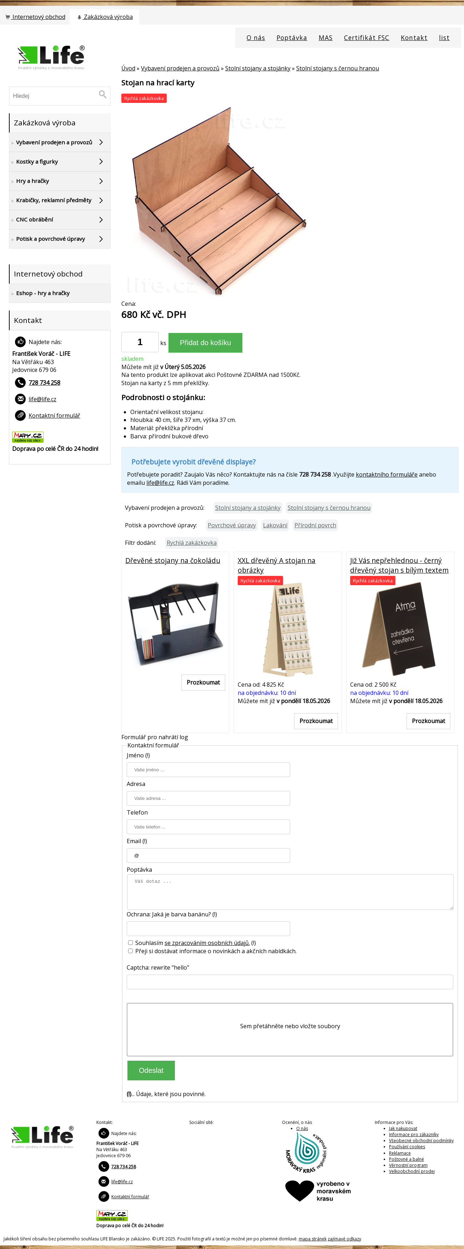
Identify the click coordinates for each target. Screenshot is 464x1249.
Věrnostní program (408, 1165)
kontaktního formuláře (387, 474)
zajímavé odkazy (344, 1239)
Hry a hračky (29, 181)
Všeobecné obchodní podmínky (421, 1141)
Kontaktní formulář (54, 415)
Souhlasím (146, 943)
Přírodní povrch (315, 525)
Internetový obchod (34, 17)
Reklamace (400, 1153)
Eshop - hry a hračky (39, 293)
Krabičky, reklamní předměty (50, 200)
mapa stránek (313, 1239)
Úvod (128, 68)
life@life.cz (160, 483)
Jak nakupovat (403, 1128)
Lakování (275, 525)
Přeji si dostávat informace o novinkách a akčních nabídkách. (212, 951)
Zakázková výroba (104, 17)
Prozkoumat (203, 682)
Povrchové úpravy (232, 525)
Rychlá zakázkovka (192, 543)
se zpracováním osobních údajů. (207, 943)
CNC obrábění (31, 220)
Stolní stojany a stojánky (258, 68)
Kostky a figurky (33, 162)
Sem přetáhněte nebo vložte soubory (290, 1026)
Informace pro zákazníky (414, 1134)
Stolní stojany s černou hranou (337, 68)
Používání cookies (407, 1147)
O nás (302, 1128)
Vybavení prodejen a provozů (180, 68)
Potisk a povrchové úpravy (47, 239)
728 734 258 (44, 383)
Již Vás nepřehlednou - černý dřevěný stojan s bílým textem (399, 565)
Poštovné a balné (406, 1159)
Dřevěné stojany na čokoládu (172, 560)
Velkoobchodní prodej (412, 1171)
